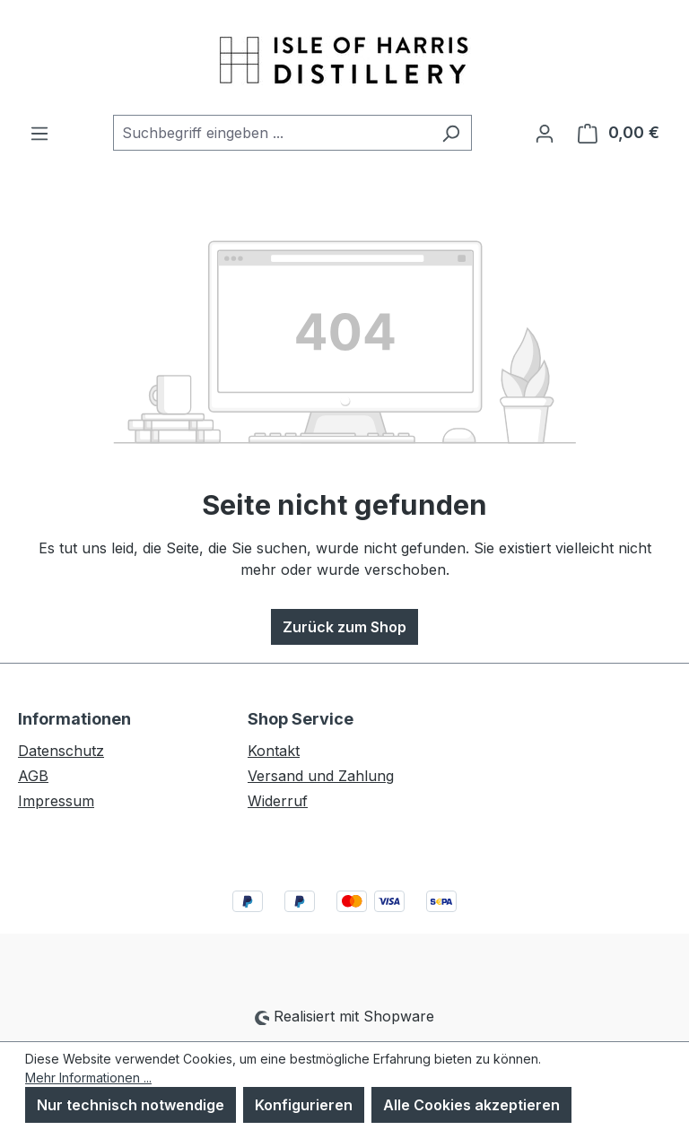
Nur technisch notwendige (130, 1105)
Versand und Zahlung (321, 776)
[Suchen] (451, 133)
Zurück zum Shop (344, 627)
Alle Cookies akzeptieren (471, 1105)
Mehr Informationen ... (88, 1077)
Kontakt (274, 751)
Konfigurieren (304, 1105)
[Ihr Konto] (544, 133)
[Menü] (39, 133)
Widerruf (278, 801)
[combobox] (272, 133)
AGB (33, 776)
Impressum (56, 801)
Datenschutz (61, 751)
